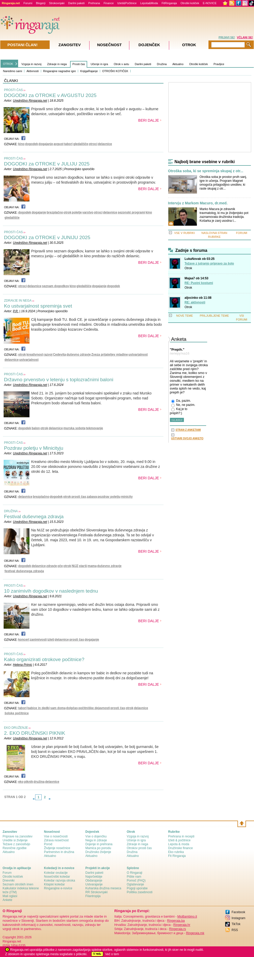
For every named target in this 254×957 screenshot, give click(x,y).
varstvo (87, 212)
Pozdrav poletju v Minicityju (33, 448)
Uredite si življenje (15, 840)
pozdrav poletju (109, 496)
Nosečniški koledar (57, 876)
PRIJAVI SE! (227, 37)
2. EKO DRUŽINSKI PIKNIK (34, 733)
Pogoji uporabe (137, 888)
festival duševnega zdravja (24, 571)
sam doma (57, 708)
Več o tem (112, 954)
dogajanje (46, 144)
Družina (162, 64)
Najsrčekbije (93, 876)
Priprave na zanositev (17, 836)
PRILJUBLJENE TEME (214, 315)
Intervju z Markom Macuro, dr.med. (198, 203)
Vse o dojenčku (96, 836)
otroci (93, 144)
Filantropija (93, 896)
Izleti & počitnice (179, 840)
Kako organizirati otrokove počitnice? (44, 659)
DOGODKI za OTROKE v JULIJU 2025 (46, 164)
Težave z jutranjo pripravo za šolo (209, 263)
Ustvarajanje (94, 884)
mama (92, 566)
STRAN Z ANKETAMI (188, 429)
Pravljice (218, 64)
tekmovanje (94, 428)
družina (39, 781)
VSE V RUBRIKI (184, 232)
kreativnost (34, 354)
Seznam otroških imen (18, 884)
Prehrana (94, 3)
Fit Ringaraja (177, 856)
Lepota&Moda (149, 3)
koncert (23, 639)
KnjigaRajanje (89, 71)
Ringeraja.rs (177, 929)
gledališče (80, 144)
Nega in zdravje (96, 840)
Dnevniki (8, 880)
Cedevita (59, 354)
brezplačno (55, 212)
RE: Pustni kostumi (199, 283)
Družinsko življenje (98, 852)
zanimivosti (38, 639)
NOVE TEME (184, 315)
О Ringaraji (134, 873)
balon (36, 428)
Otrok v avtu (121, 64)
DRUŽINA (11, 511)
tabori (68, 144)
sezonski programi (131, 212)
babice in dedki (38, 708)
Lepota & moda (178, 844)
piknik (28, 781)
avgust (59, 144)
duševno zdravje (78, 354)
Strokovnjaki (57, 3)
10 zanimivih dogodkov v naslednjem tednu (51, 591)
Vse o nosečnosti (56, 836)
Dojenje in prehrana (99, 844)
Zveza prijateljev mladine (109, 354)
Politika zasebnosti (139, 892)
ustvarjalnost (138, 354)
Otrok (188, 268)
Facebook (238, 912)
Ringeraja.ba (176, 921)
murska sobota (74, 428)
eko (21, 781)
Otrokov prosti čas (139, 848)
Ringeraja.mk (195, 933)
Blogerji (41, 3)
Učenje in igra (99, 64)
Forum (7, 873)
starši (83, 566)
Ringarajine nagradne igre (59, 71)
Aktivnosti (32, 71)
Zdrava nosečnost (56, 840)
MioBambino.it (187, 916)
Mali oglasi (10, 896)
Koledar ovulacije (56, 873)
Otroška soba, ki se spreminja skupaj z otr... (205, 171)
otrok (67, 212)
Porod (48, 844)
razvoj (48, 354)
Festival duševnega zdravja (34, 516)
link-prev (33, 798)
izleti (50, 639)
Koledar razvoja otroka (59, 880)
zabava (92, 496)
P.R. (16, 311)
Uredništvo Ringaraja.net (30, 100)
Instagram (238, 918)
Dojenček (149, 45)
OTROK (8, 63)
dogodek (31, 144)
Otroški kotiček (190, 3)
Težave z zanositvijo (16, 844)
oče (60, 566)
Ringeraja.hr (181, 925)
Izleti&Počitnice (127, 3)
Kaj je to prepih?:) (179, 411)
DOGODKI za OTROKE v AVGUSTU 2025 (50, 95)
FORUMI (241, 232)
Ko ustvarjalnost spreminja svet (38, 306)
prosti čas (78, 496)
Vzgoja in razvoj (31, 64)
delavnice (105, 144)
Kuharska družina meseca (103, 888)
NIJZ (75, 566)
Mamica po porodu (98, 848)
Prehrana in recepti (181, 836)
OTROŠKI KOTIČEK (115, 71)
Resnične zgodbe (15, 848)
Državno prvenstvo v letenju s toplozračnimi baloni (58, 379)
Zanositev (69, 45)
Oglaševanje (135, 884)
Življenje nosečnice (57, 848)
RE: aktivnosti (195, 302)
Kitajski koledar (54, 884)
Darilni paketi (76, 3)
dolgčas (72, 708)
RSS (234, 930)
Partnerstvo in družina (59, 852)
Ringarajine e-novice (58, 888)
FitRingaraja (169, 3)
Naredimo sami (12, 71)
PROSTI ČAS (13, 90)
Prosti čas (78, 64)
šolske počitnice (17, 713)
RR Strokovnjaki (96, 892)
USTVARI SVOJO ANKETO (187, 438)
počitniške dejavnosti (94, 708)
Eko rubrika (176, 852)
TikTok (235, 924)
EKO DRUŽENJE (16, 728)
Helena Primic (22, 665)
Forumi (28, 3)
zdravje (51, 566)
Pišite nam (134, 876)
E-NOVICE (209, 3)
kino (21, 144)
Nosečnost (109, 45)
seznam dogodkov (55, 286)
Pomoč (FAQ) (136, 880)
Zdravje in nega (57, 64)
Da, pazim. (181, 401)
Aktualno (177, 64)
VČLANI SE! (245, 37)
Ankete (7, 900)
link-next (49, 798)
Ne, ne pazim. (183, 405)
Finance (108, 3)
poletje (77, 212)
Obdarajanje (93, 880)
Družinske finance (180, 848)
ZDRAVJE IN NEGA (18, 300)
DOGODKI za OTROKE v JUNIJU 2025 (47, 237)
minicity (127, 496)
